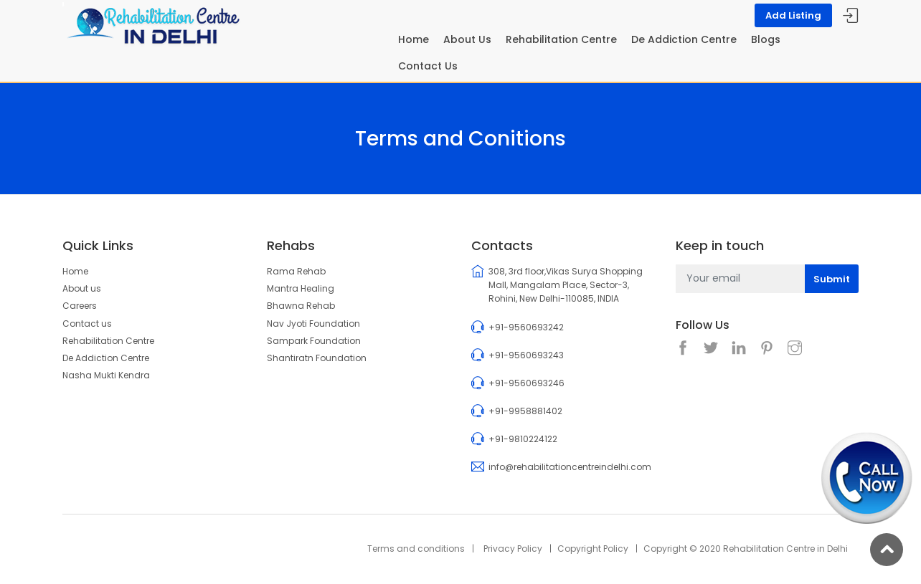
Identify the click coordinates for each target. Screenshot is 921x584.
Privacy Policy (512, 548)
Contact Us (428, 66)
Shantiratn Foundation (317, 358)
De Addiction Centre (684, 39)
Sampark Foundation (314, 341)
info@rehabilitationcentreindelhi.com (569, 467)
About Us (467, 39)
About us (81, 288)
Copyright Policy (592, 548)
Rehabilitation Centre (561, 39)
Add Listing (793, 15)
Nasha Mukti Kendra (106, 375)
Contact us (87, 323)
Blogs (765, 39)
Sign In (851, 16)
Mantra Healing (300, 288)
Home (413, 39)
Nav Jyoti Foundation (313, 323)
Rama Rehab (296, 271)
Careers (79, 306)
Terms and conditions (416, 548)
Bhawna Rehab (301, 306)
